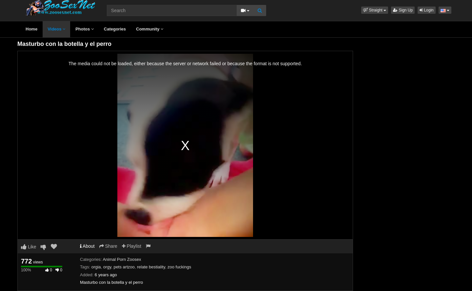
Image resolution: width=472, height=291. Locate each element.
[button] (374, 10)
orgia (96, 266)
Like (28, 246)
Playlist (131, 246)
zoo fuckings (179, 266)
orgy (107, 266)
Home (31, 29)
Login (427, 10)
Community (149, 29)
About (87, 246)
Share (108, 246)
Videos (56, 29)
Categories (115, 29)
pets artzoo (123, 266)
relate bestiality (151, 266)
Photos (84, 29)
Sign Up (403, 10)
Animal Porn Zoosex (122, 259)
